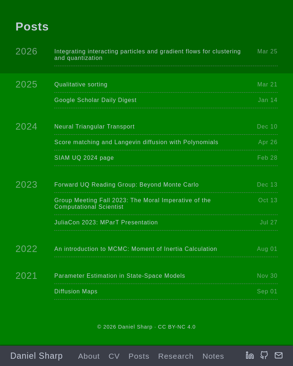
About (89, 356)
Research (176, 356)
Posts (139, 356)
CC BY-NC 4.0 (177, 327)
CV (114, 356)
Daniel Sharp (36, 356)
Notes (213, 356)
